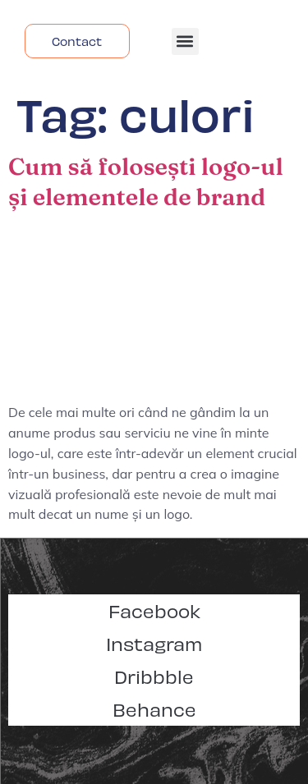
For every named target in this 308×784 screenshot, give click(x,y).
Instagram (154, 643)
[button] (185, 41)
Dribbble (154, 676)
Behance (154, 709)
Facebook (154, 610)
